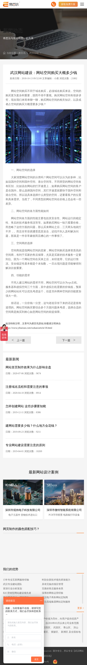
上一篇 (18, 340)
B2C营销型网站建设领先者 (17, 593)
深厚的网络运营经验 (52, 593)
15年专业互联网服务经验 (16, 580)
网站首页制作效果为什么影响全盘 (28, 367)
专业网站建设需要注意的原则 (25, 445)
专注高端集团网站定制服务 (56, 602)
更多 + (80, 608)
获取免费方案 (68, 4)
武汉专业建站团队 (12, 584)
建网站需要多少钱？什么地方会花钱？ (31, 425)
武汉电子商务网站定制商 (55, 597)
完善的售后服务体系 (52, 588)
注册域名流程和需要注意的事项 (27, 386)
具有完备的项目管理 (52, 584)
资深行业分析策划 (12, 588)
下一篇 (68, 340)
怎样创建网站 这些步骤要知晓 (26, 406)
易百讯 (22, 53)
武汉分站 (34, 53)
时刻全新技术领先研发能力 (56, 580)
